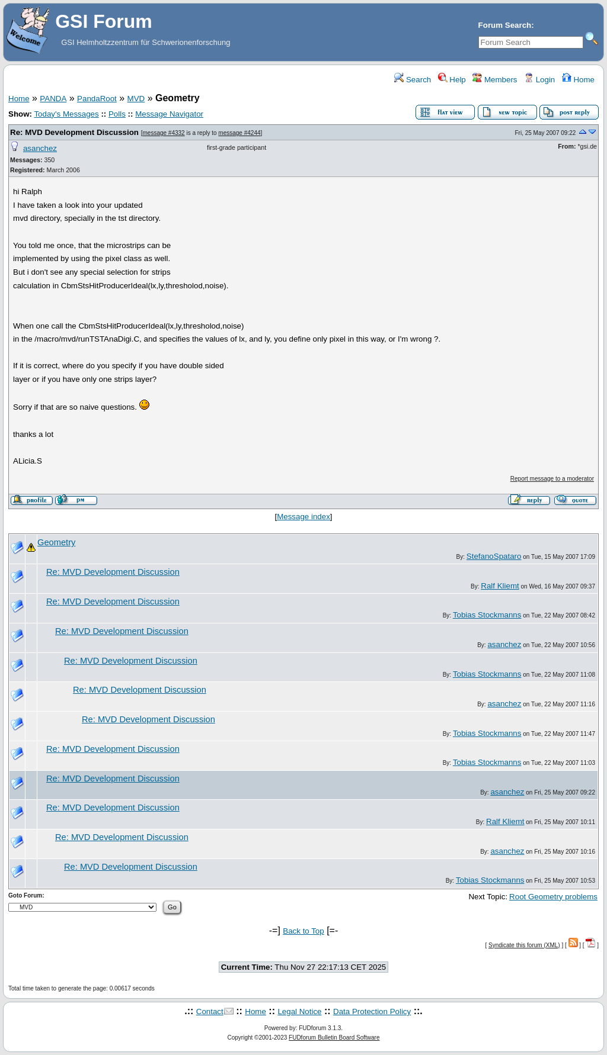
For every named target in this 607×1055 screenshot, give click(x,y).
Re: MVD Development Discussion (74, 132)
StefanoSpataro (494, 556)
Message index (303, 516)
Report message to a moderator (552, 478)
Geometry (56, 542)
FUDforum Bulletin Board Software (334, 1037)
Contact (209, 1011)
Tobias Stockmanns (487, 614)
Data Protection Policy (372, 1011)
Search (412, 79)
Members (494, 79)
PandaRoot (97, 98)
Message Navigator (169, 114)
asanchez (40, 148)
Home (578, 79)
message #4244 (239, 133)
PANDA (53, 98)
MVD (136, 98)
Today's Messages (66, 114)
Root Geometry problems (553, 896)
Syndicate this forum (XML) (524, 945)
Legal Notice (299, 1011)
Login (539, 79)
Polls (117, 114)
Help (452, 79)
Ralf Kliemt (500, 585)
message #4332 (163, 133)
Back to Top (303, 931)
